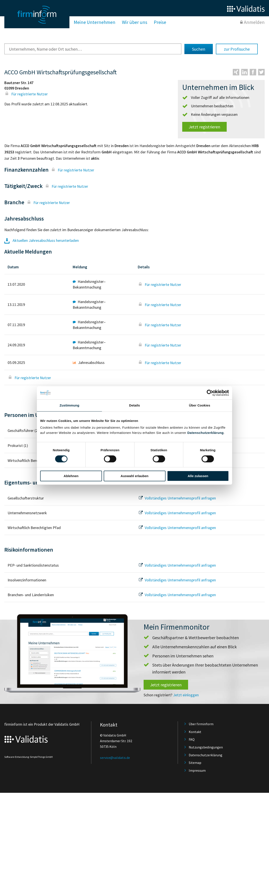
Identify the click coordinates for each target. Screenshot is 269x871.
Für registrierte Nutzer (26, 93)
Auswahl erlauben (134, 476)
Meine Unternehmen (94, 22)
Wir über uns (134, 22)
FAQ (192, 739)
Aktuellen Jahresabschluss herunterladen (41, 240)
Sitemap (195, 762)
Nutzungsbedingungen (206, 747)
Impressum (197, 770)
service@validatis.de (115, 757)
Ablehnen (71, 476)
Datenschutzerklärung (205, 433)
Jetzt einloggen (186, 694)
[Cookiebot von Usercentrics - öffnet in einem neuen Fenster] (210, 393)
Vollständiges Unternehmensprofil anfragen (177, 498)
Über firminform (201, 724)
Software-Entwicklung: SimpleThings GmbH (28, 756)
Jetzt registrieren (204, 126)
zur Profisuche (237, 49)
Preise (160, 22)
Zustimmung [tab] (69, 405)
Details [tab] (134, 405)
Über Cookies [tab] (199, 405)
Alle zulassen (198, 476)
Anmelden (254, 22)
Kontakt (195, 732)
